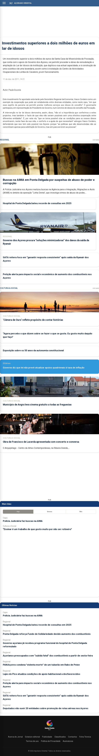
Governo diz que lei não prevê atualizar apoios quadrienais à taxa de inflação (43, 367)
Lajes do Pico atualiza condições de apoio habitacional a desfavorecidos (41, 674)
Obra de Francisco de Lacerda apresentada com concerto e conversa (41, 441)
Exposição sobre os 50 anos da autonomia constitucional (33, 350)
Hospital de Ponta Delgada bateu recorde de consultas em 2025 (37, 203)
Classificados (60, 737)
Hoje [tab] (18, 512)
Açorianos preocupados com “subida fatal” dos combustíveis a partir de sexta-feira (48, 655)
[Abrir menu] (4, 3)
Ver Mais (96, 140)
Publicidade (47, 737)
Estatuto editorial (32, 737)
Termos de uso (32, 741)
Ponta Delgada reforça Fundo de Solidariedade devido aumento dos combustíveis (47, 634)
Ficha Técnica (85, 737)
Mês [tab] (80, 512)
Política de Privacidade (50, 741)
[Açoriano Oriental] (49, 730)
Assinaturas (68, 741)
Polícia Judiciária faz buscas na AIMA (23, 521)
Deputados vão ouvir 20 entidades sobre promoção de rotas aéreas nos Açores (45, 708)
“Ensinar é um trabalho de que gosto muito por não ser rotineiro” (37, 529)
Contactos (72, 737)
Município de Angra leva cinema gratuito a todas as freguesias (37, 404)
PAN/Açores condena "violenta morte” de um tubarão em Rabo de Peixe (41, 664)
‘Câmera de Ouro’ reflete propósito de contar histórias (33, 320)
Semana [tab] (49, 512)
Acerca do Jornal (15, 737)
